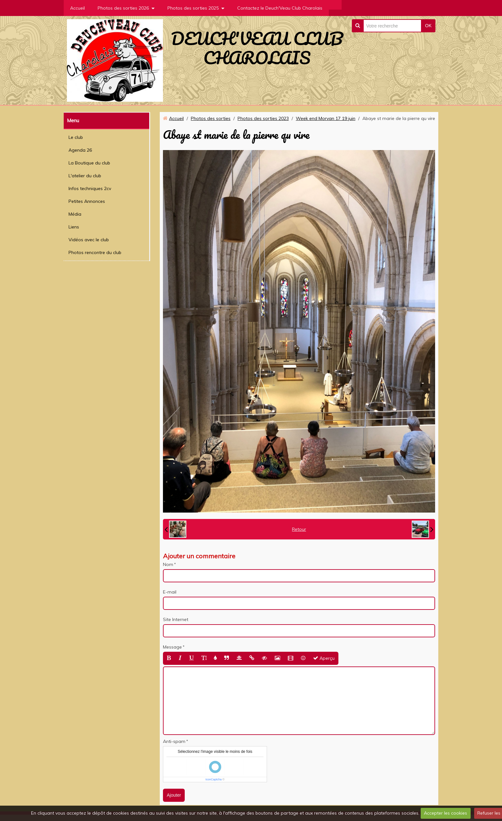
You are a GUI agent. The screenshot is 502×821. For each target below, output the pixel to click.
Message (172, 647)
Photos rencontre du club (95, 252)
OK (428, 25)
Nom (168, 564)
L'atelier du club (85, 176)
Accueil (77, 8)
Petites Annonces (87, 201)
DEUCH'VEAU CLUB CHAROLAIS (257, 48)
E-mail (169, 592)
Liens (74, 227)
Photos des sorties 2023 (263, 118)
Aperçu (324, 658)
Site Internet (175, 619)
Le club (76, 137)
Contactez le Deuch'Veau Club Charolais (279, 8)
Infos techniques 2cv (90, 188)
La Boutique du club (89, 163)
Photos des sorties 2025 (193, 8)
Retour (299, 529)
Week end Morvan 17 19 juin (325, 118)
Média (75, 214)
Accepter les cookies (445, 813)
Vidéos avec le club (89, 240)
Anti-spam (174, 741)
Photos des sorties (211, 118)
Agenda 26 (80, 150)
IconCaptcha (214, 779)
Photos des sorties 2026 (123, 8)
